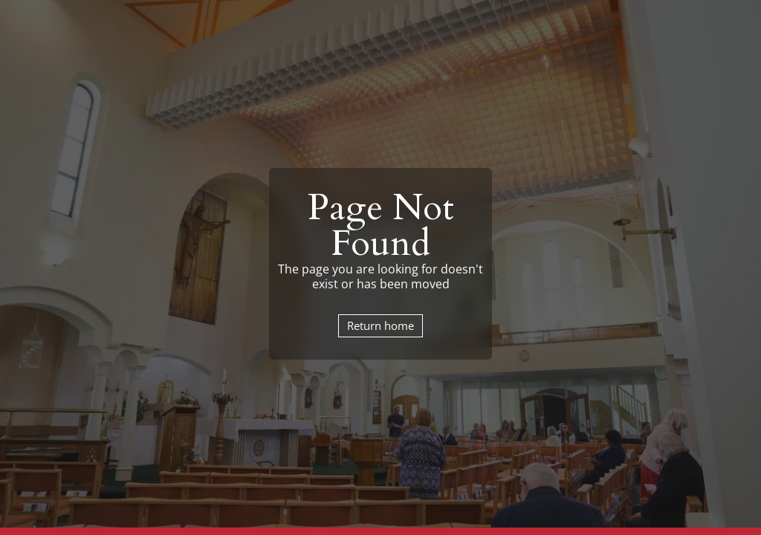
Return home (380, 325)
